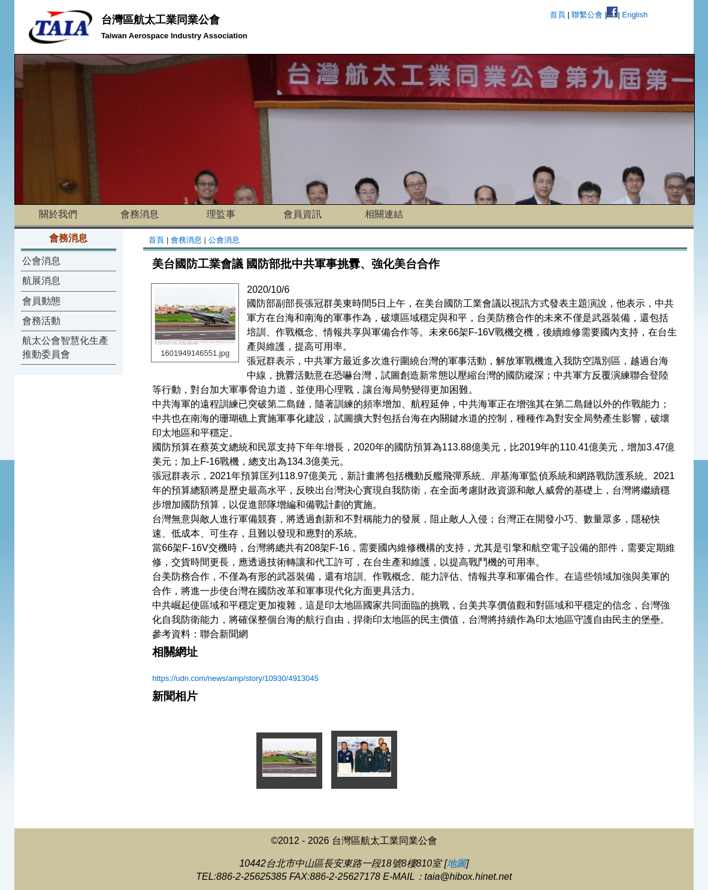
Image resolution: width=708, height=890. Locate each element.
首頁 (557, 14)
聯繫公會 (587, 14)
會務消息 (139, 214)
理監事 (221, 214)
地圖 (456, 863)
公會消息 (41, 261)
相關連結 (384, 214)
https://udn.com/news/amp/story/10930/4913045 (235, 678)
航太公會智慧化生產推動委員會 (65, 347)
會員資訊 (302, 214)
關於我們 (58, 214)
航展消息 (41, 281)
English (635, 14)
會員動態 (41, 301)
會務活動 (41, 321)
